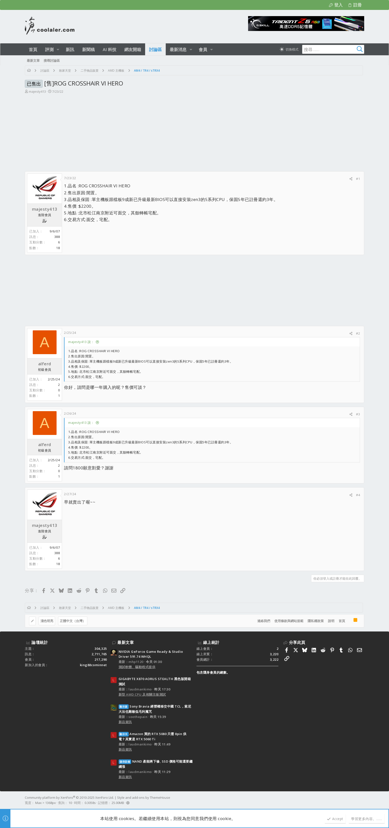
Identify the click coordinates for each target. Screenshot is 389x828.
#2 (358, 333)
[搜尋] (333, 49)
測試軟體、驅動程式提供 (137, 667)
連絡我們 (263, 621)
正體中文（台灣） (73, 621)
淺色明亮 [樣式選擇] (46, 621)
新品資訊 (125, 722)
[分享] (351, 178)
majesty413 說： (81, 342)
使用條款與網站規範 (288, 621)
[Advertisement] (194, 134)
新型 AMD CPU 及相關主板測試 (142, 694)
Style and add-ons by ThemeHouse (143, 797)
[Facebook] (362, 800)
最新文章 (125, 642)
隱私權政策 (316, 621)
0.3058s (90, 802)
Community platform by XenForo (69, 797)
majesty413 (37, 91)
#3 (358, 414)
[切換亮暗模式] (289, 49)
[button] (58, 49)
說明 (331, 621)
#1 (358, 178)
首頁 (342, 621)
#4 (358, 495)
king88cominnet (93, 665)
